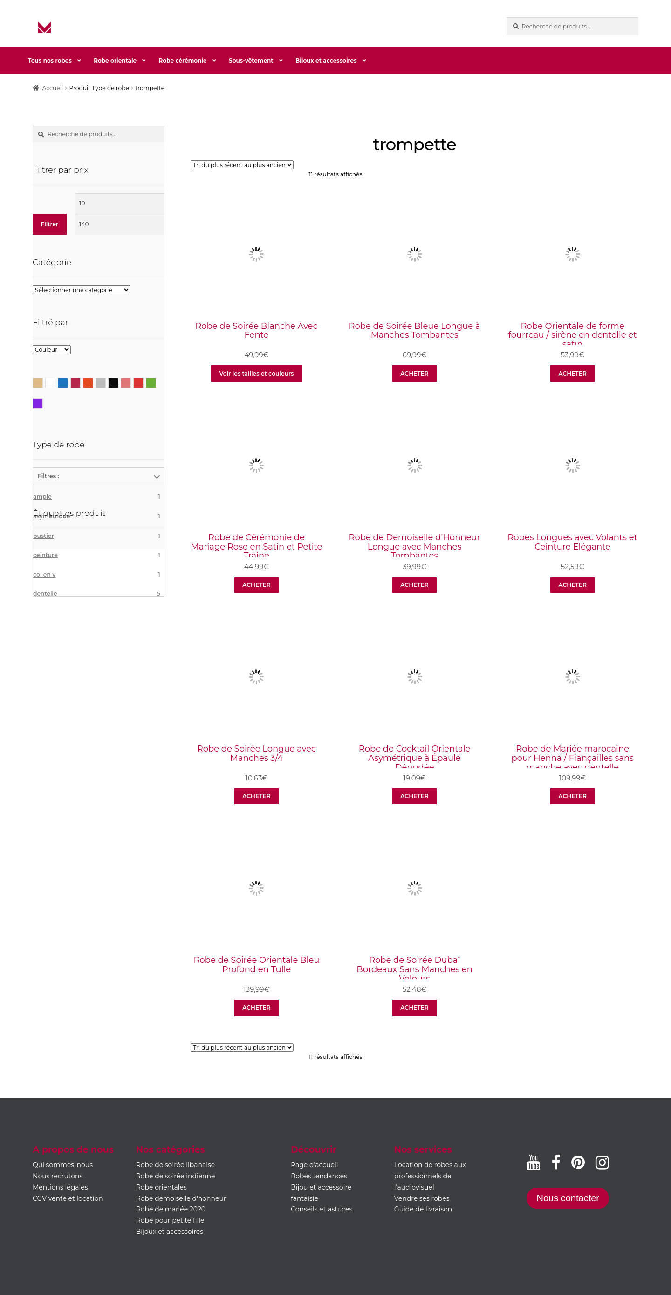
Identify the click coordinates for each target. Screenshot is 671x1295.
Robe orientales (161, 1187)
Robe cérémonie (183, 60)
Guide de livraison (423, 1209)
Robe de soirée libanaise (175, 1165)
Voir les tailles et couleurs (256, 373)
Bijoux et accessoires (326, 60)
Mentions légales (60, 1187)
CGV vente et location (68, 1198)
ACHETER (414, 373)
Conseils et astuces (321, 1209)
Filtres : (48, 476)
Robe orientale (115, 60)
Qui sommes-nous (63, 1165)
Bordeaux (80, 382)
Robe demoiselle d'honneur (181, 1198)
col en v (96, 574)
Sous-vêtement (251, 60)
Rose (130, 382)
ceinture (96, 555)
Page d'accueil (314, 1165)
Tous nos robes (50, 60)
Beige (42, 382)
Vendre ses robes (422, 1198)
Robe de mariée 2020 (170, 1209)
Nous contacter (567, 1198)
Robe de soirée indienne (175, 1176)
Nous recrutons (57, 1176)
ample (96, 497)
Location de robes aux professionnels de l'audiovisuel (430, 1176)
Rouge (143, 382)
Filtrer (49, 224)
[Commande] (242, 164)
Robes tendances (319, 1176)
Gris (105, 382)
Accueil (52, 87)
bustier (96, 536)
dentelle (96, 594)
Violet (42, 402)
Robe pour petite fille (170, 1220)
